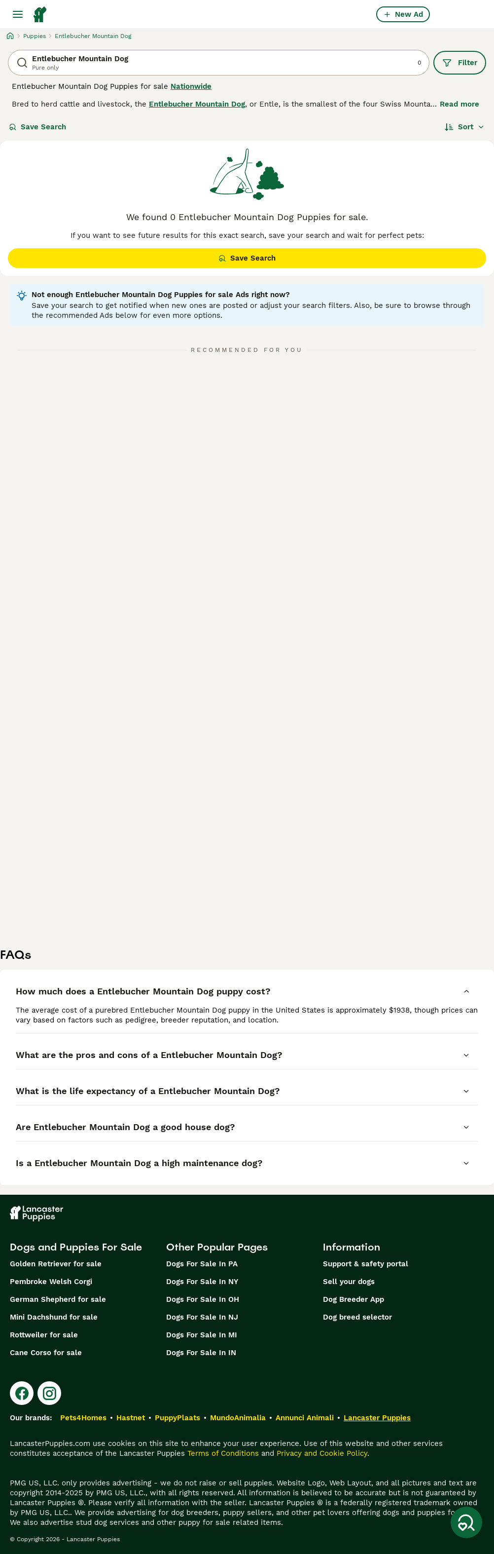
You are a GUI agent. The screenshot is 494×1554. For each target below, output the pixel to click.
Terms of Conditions (223, 1453)
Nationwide (191, 86)
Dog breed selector (357, 1317)
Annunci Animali (305, 1417)
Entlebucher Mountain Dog (197, 104)
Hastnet (130, 1417)
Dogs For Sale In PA (202, 1263)
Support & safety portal (365, 1263)
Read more (459, 104)
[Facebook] (22, 1393)
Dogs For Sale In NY (202, 1281)
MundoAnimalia (238, 1417)
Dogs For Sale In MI (201, 1334)
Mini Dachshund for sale (54, 1317)
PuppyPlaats (177, 1417)
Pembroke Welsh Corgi (51, 1281)
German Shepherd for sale (58, 1299)
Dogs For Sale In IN (201, 1352)
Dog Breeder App (353, 1299)
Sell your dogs (349, 1281)
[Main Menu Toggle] (18, 14)
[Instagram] (49, 1393)
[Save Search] (466, 1522)
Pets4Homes (83, 1417)
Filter (459, 63)
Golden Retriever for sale (56, 1263)
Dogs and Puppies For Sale (76, 1247)
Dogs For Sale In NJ (202, 1317)
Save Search (37, 126)
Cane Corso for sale (46, 1352)
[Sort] (464, 127)
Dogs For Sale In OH (202, 1299)
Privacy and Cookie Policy (322, 1453)
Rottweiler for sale (44, 1334)
